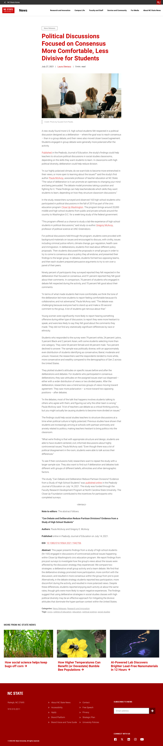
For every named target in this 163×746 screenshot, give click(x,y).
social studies (104, 612)
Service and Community (117, 10)
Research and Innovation (60, 10)
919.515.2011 (14, 709)
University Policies (91, 722)
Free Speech (88, 707)
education (76, 612)
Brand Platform (58, 717)
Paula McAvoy (56, 178)
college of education (62, 612)
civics (49, 612)
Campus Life (80, 10)
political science (89, 612)
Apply (53, 712)
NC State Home (13, 2)
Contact (86, 702)
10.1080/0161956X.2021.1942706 (64, 543)
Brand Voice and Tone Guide (64, 722)
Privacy (86, 712)
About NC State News (152, 10)
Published (47, 152)
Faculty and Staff (96, 10)
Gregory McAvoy (104, 225)
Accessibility (57, 707)
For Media (135, 10)
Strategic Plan (89, 717)
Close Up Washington (72, 207)
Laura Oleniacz (64, 66)
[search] (158, 2)
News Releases (59, 608)
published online (94, 482)
